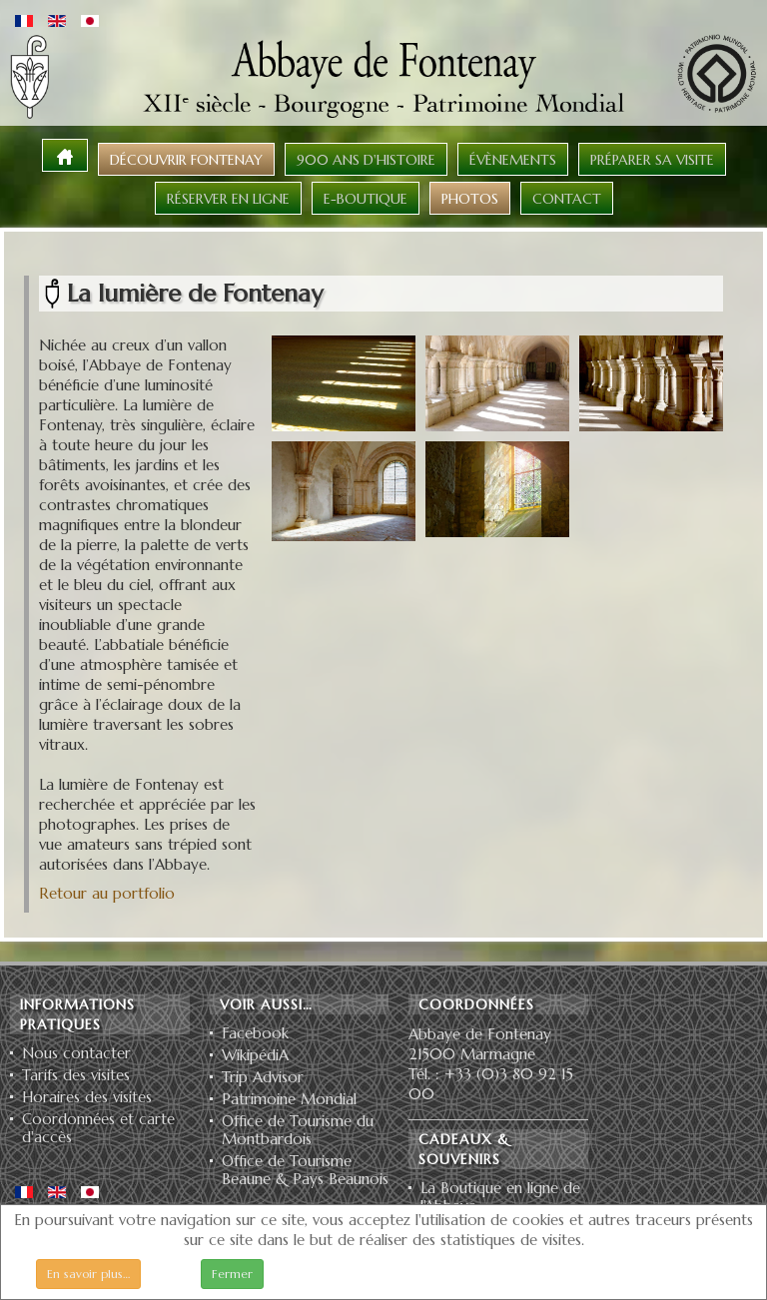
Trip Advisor (263, 1077)
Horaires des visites (87, 1097)
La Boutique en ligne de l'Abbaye (500, 1197)
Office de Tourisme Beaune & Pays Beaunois (305, 1170)
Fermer (232, 1273)
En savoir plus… (88, 1273)
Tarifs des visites (76, 1075)
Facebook (255, 1033)
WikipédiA (255, 1055)
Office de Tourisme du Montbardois (298, 1130)
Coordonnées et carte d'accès (98, 1128)
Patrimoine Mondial (289, 1099)
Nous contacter (76, 1053)
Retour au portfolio (107, 893)
